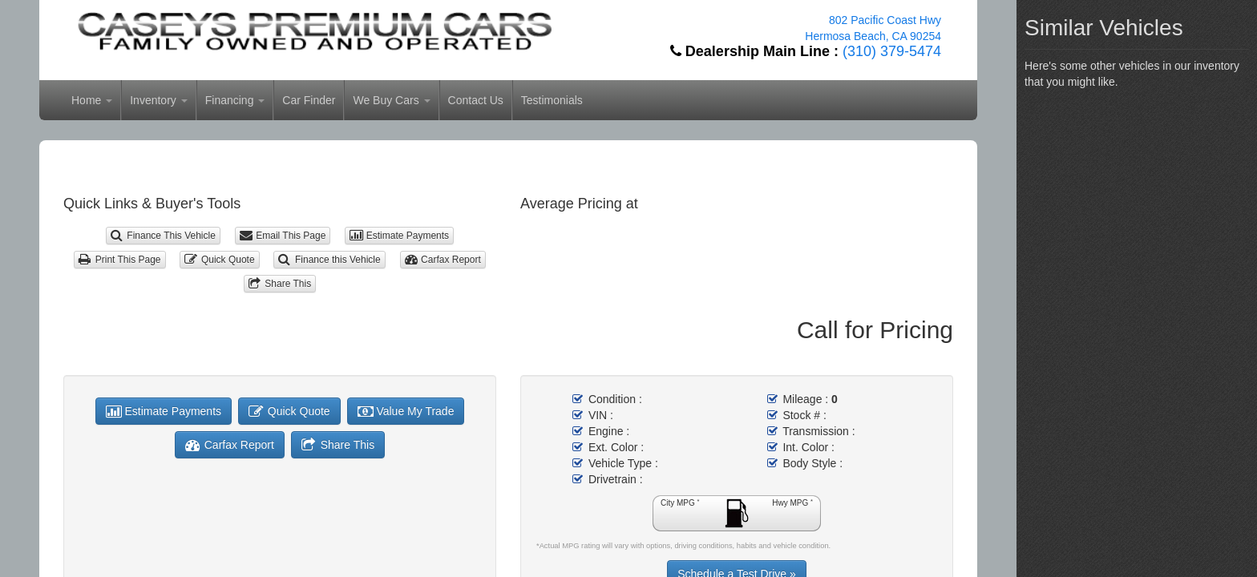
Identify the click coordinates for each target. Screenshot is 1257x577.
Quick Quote (219, 259)
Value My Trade (406, 411)
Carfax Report (443, 259)
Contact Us (475, 100)
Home (91, 100)
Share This (280, 283)
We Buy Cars (391, 100)
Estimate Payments (399, 235)
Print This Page (119, 259)
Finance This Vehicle (163, 235)
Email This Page (283, 235)
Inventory (158, 100)
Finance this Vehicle (329, 259)
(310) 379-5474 (892, 51)
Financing (235, 100)
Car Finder (308, 100)
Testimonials (552, 100)
